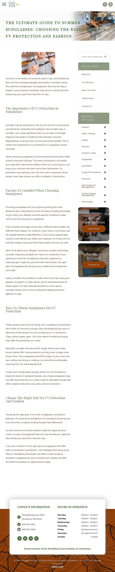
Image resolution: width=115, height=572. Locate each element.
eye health (87, 166)
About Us (86, 74)
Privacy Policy (86, 560)
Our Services (88, 82)
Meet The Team (89, 90)
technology (87, 203)
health (85, 140)
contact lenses (89, 153)
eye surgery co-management (89, 187)
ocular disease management (89, 195)
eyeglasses (87, 160)
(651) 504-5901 (28, 524)
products (86, 179)
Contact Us (87, 106)
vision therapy (89, 134)
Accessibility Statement (67, 560)
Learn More (94, 230)
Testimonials (88, 98)
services (86, 147)
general (85, 127)
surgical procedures (91, 173)
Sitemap (97, 560)
